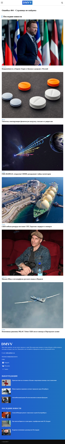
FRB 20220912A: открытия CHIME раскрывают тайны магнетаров (26, 174)
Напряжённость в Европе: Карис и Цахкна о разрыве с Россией (25, 69)
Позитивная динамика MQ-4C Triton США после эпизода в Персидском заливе (30, 331)
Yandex (6, 369)
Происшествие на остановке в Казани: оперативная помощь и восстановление (34, 380)
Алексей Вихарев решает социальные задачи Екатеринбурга (29, 412)
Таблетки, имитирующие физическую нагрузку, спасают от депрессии (27, 121)
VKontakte (7, 366)
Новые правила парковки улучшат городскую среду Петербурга (30, 389)
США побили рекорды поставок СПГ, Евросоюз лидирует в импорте (27, 226)
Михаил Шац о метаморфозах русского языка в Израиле (22, 279)
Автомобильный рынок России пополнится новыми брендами (29, 397)
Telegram (6, 362)
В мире (3, 172)
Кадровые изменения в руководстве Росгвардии (25, 430)
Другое (3, 119)
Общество (4, 277)
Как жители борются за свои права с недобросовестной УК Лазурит (31, 421)
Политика (4, 66)
